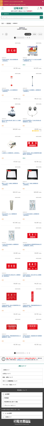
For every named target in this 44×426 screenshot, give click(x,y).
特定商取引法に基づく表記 (10, 402)
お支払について (7, 373)
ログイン (38, 8)
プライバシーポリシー (9, 405)
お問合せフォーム (21, 359)
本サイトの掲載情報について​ (10, 381)
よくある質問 (7, 413)
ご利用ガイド (6, 370)
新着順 (34, 34)
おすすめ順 (27, 34)
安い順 (40, 34)
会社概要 (5, 394)
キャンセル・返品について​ (9, 384)
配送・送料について (8, 377)
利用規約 (5, 398)
